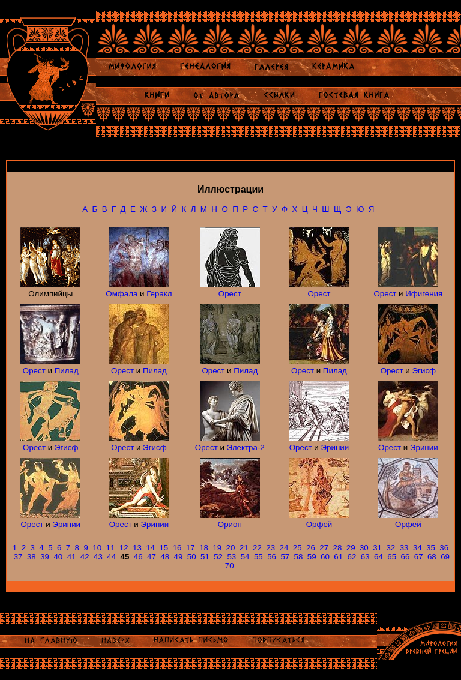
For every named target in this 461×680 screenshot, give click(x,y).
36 (443, 547)
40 (57, 556)
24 (284, 547)
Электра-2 (246, 447)
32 (390, 547)
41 (71, 556)
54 (245, 556)
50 (191, 556)
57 (284, 556)
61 (338, 556)
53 (231, 556)
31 (377, 547)
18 (203, 547)
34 (417, 547)
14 (150, 547)
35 (430, 547)
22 (257, 547)
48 (164, 556)
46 (138, 556)
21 (244, 547)
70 (229, 565)
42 (84, 556)
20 (230, 547)
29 (350, 547)
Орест (229, 293)
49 (178, 556)
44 (111, 556)
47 (151, 556)
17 (190, 547)
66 (404, 556)
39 (44, 556)
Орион (230, 524)
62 (352, 556)
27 (323, 547)
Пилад (67, 370)
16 (177, 547)
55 (258, 556)
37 (18, 556)
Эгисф (424, 370)
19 (216, 547)
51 (204, 556)
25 (297, 547)
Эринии (335, 447)
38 (31, 556)
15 (163, 547)
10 (96, 547)
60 (325, 556)
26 (310, 547)
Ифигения (423, 293)
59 (311, 556)
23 (270, 547)
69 (445, 556)
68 (431, 556)
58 (298, 556)
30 (364, 547)
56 (271, 556)
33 (404, 547)
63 (365, 556)
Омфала (121, 293)
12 (123, 547)
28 (337, 547)
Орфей (319, 524)
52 (218, 556)
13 (137, 547)
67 (418, 556)
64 (378, 556)
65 (391, 556)
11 (110, 547)
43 (98, 556)
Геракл (159, 293)
